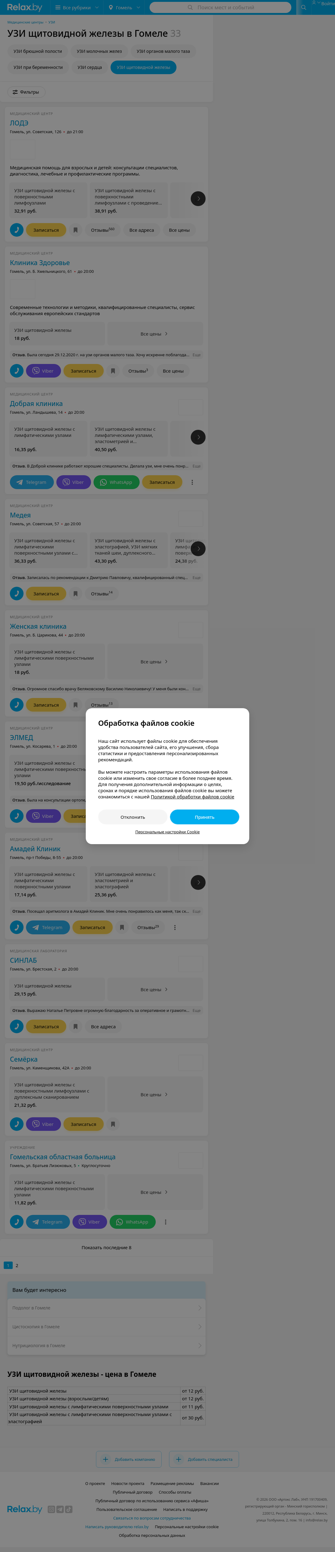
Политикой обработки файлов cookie (192, 796)
